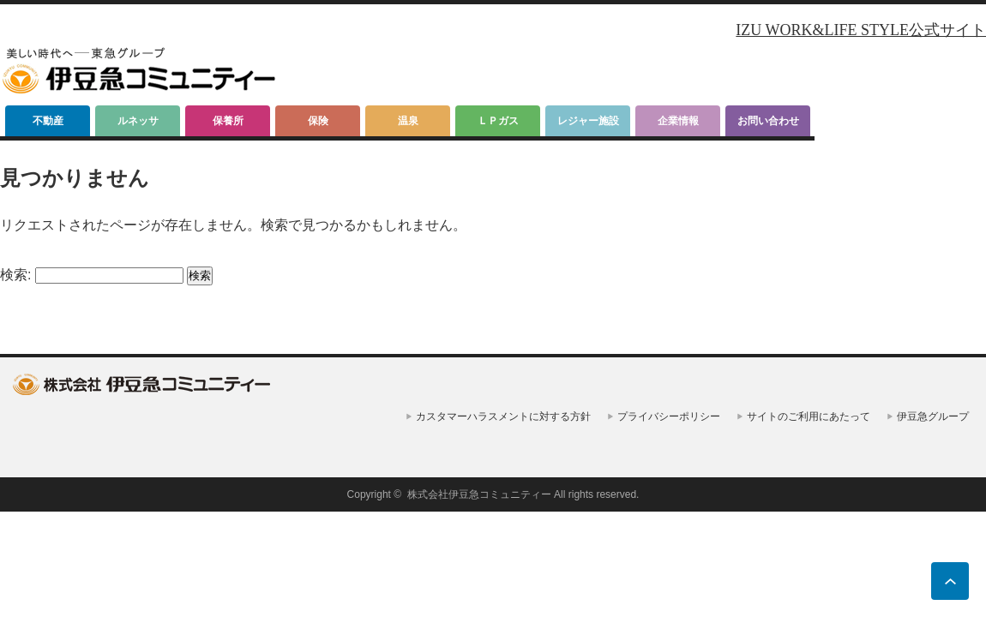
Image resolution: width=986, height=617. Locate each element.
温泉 (408, 121)
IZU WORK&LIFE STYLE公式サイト (861, 30)
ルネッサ (138, 121)
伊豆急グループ (933, 416)
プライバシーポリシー (668, 416)
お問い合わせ (768, 121)
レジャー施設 (588, 121)
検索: (15, 274)
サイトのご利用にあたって (808, 416)
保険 (318, 121)
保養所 (228, 121)
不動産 (48, 121)
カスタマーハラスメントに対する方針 (503, 416)
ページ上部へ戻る (950, 581)
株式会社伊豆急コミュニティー (479, 494)
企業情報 (678, 121)
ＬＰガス (498, 121)
